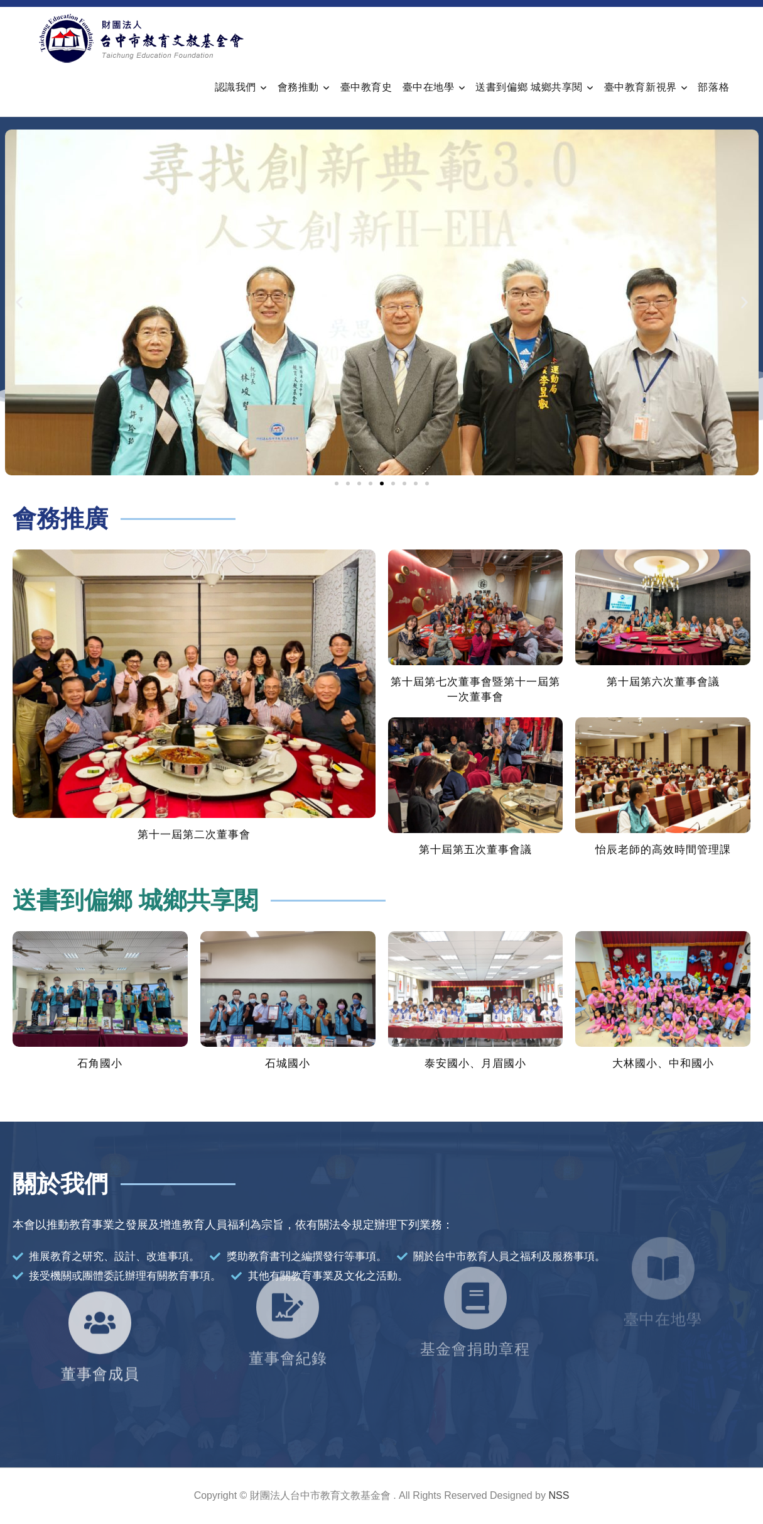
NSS (558, 1495)
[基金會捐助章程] (475, 1240)
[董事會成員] (99, 1274)
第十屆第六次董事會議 (663, 682)
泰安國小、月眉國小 (475, 1063)
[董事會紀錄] (287, 1248)
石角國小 (99, 1063)
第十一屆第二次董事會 (194, 835)
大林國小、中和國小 (663, 1063)
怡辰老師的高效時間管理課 (663, 850)
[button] (19, 303)
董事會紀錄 (288, 1299)
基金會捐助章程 (475, 1291)
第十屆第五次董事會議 (475, 850)
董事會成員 (100, 1325)
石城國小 (287, 1063)
